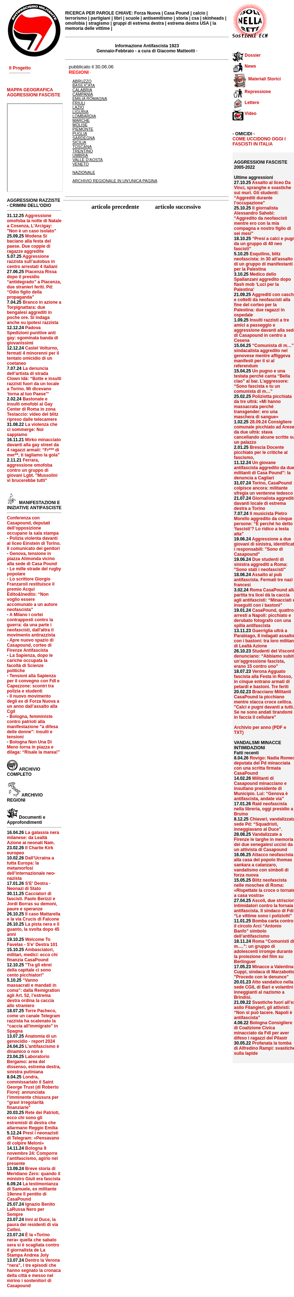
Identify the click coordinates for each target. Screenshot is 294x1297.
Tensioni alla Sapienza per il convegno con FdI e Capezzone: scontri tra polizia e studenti (33, 683)
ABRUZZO (82, 81)
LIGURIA (80, 111)
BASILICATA (83, 85)
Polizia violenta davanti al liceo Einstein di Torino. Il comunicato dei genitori (34, 543)
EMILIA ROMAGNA (89, 98)
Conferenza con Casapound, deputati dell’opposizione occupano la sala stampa (33, 525)
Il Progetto (20, 68)
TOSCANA (82, 146)
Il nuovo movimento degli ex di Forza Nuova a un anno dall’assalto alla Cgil (33, 704)
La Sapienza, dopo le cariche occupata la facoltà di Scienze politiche (30, 663)
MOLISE (80, 125)
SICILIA (79, 142)
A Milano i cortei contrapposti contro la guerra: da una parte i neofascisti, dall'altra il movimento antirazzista (31, 625)
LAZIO (78, 107)
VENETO (80, 164)
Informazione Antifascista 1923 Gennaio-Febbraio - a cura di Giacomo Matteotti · (146, 48)
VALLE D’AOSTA (87, 159)
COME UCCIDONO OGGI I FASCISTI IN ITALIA (259, 141)
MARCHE (81, 120)
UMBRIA (80, 155)
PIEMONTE (82, 129)
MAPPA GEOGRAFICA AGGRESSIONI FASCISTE (33, 92)
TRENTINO (82, 151)
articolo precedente (115, 207)
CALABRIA (82, 90)
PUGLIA (79, 133)
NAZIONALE (83, 172)
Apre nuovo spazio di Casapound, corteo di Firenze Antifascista (30, 645)
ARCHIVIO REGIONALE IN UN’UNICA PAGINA (114, 181)
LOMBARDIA (84, 116)
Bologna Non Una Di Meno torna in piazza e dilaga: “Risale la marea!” (33, 747)
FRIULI (78, 103)
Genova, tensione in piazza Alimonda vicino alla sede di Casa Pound (32, 558)
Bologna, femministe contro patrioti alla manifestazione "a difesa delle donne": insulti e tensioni (32, 726)
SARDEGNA (83, 138)
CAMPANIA (82, 94)
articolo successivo (178, 207)
